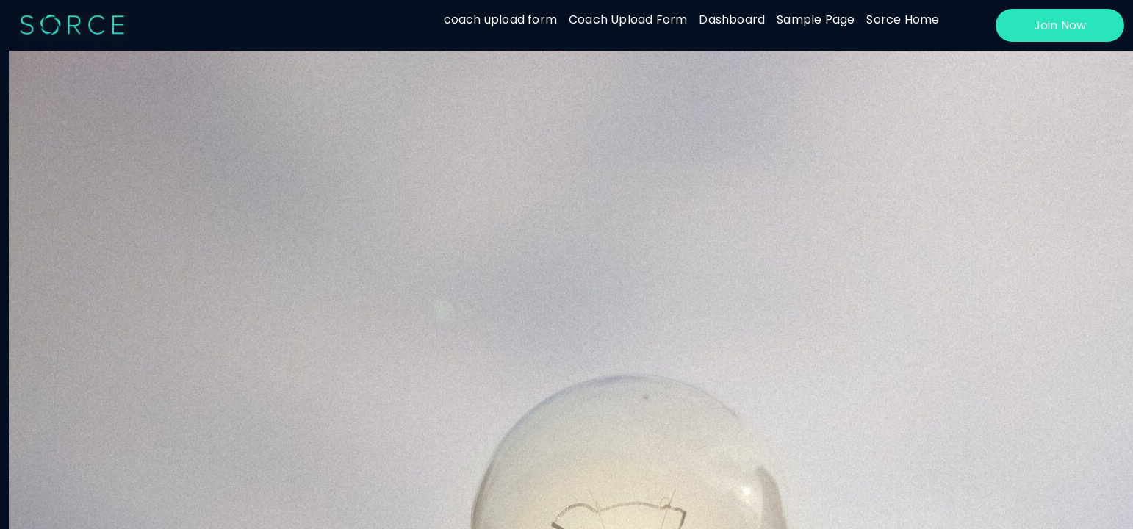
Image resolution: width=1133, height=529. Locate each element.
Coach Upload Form (628, 19)
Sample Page (816, 19)
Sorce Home (902, 19)
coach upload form (500, 19)
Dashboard (732, 19)
